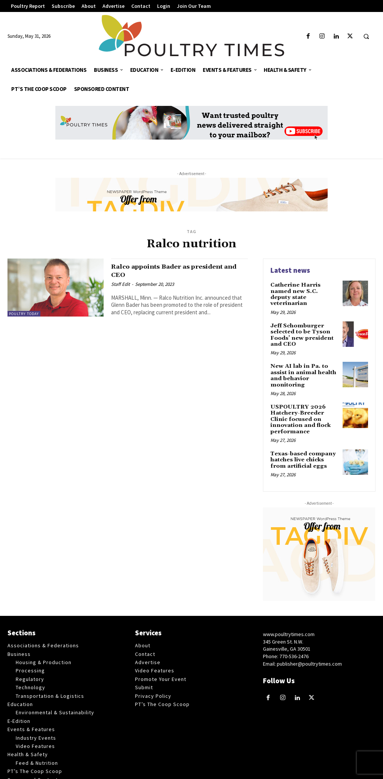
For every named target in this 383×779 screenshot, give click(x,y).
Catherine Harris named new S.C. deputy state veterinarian (304, 290)
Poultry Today (24, 313)
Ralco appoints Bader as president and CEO (176, 270)
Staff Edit (120, 284)
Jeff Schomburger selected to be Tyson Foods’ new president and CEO (300, 327)
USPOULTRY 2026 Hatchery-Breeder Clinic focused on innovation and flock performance (304, 405)
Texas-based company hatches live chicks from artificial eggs (304, 441)
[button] (366, 36)
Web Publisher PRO (272, 772)
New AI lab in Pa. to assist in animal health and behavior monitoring (301, 366)
